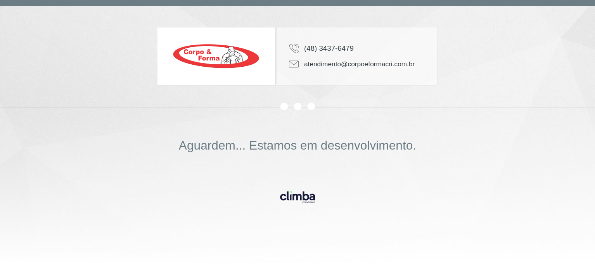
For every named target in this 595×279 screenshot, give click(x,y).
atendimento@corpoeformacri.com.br (359, 64)
